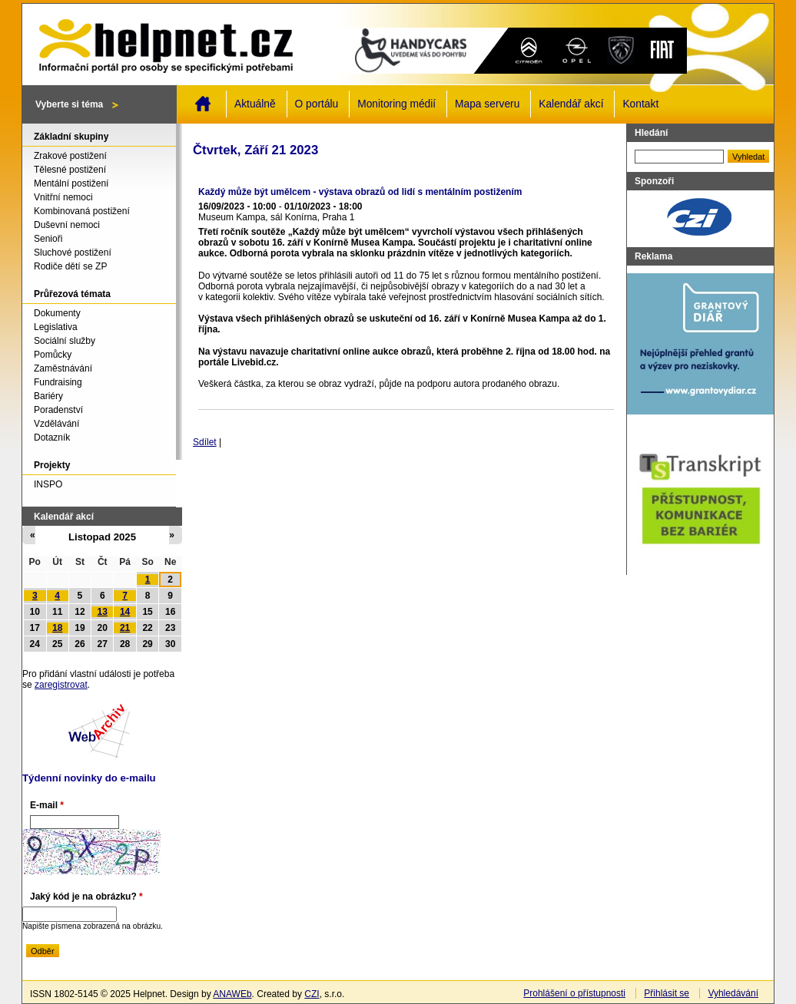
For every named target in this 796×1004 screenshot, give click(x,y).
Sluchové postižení (72, 252)
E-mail (47, 805)
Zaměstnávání (63, 368)
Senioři (48, 238)
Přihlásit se (666, 993)
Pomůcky (52, 354)
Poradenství (58, 410)
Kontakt (640, 104)
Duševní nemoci (67, 225)
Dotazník (52, 437)
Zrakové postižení (70, 155)
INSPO (48, 484)
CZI (311, 994)
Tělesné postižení (70, 169)
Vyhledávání (733, 993)
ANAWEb (232, 994)
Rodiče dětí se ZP (70, 266)
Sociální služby (64, 340)
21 (125, 628)
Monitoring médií (396, 104)
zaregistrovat (61, 684)
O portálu (317, 104)
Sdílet (205, 442)
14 (125, 611)
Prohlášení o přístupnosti (574, 993)
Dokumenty (57, 313)
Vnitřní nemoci (63, 197)
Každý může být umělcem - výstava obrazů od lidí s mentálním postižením (360, 192)
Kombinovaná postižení (82, 211)
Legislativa (56, 327)
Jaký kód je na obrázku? (86, 896)
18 (57, 628)
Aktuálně (255, 104)
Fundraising (58, 382)
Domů (203, 103)
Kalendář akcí (571, 104)
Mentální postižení (71, 183)
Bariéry (48, 396)
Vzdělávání (56, 423)
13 (103, 611)
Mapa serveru (487, 104)
